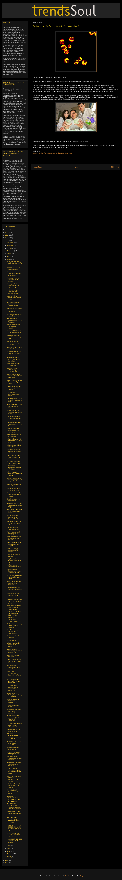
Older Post (115, 167)
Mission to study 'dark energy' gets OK (13, 533)
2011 (7, 860)
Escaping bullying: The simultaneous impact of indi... (14, 297)
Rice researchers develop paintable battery (13, 394)
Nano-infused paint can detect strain (14, 499)
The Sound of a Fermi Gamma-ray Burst (13, 489)
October (9, 248)
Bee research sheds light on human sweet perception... (14, 309)
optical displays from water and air (13, 748)
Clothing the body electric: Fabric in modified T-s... (13, 285)
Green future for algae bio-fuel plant (13, 364)
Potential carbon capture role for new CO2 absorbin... (14, 785)
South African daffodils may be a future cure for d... (14, 457)
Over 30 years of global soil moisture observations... (14, 631)
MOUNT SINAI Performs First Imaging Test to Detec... (14, 577)
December (10, 243)
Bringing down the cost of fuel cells (14, 468)
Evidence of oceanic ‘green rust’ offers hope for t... (13, 430)
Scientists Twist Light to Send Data (14, 446)
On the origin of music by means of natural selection (14, 625)
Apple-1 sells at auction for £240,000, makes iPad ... (14, 661)
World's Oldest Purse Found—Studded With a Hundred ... (14, 375)
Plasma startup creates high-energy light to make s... (14, 387)
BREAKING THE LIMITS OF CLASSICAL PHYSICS (14, 840)
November (10, 245)
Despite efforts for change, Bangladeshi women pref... (14, 273)
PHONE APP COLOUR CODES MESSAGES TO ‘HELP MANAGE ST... (14, 828)
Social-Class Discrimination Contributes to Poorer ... (14, 674)
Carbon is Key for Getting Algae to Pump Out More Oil (14, 694)
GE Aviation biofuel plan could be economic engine (14, 353)
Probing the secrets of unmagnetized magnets (13, 326)
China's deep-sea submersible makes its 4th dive (14, 473)
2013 (7, 238)
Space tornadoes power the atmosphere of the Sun (14, 424)
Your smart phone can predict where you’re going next (14, 463)
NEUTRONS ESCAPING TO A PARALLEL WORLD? (14, 743)
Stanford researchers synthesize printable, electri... (14, 418)
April (8, 848)
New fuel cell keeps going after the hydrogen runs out (13, 303)
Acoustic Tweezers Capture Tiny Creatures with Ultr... (14, 369)
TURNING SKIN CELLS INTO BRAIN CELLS (14, 331)
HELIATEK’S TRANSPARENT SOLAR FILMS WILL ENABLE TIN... (14, 798)
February (10, 854)
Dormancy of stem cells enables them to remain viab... (14, 764)
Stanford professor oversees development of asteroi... (14, 342)
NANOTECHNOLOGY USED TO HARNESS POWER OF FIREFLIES (14, 718)
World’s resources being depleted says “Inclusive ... (14, 583)
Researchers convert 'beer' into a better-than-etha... (13, 359)
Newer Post (37, 167)
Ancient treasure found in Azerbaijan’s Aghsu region (14, 381)
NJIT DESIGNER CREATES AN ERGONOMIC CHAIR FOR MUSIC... (14, 820)
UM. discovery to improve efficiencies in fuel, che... (14, 320)
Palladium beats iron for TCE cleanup (14, 435)
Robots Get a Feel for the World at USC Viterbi (13, 644)
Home (76, 167)
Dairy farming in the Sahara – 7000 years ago (14, 560)
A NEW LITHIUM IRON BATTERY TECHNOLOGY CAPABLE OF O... (14, 778)
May (8, 846)
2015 (7, 232)
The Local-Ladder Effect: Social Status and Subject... (14, 544)
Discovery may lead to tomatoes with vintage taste (14, 336)
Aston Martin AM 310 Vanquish (13, 555)
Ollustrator (68, 876)
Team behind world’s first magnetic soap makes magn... (14, 505)
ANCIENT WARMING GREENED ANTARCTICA (13, 700)
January (9, 857)
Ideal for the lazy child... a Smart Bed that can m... (14, 813)
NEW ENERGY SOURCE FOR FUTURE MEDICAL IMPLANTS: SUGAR (14, 806)
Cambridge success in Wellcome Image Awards (13, 279)
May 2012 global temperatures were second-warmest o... (14, 667)
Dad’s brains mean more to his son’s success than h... (14, 511)
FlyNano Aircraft (12, 640)
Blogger (82, 876)
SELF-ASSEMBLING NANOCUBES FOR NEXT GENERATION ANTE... (14, 771)
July (8, 256)
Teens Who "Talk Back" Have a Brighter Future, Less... (14, 607)
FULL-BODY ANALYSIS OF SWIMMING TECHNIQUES (14, 613)
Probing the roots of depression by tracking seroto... (14, 412)
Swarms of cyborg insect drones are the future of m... (14, 601)
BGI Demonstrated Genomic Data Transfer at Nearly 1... (14, 291)
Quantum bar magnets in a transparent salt (14, 753)
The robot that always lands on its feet (13, 730)
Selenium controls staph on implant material (14, 485)
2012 (7, 240)
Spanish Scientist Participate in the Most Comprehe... (14, 758)
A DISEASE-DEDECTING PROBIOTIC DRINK (13, 619)
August (9, 253)
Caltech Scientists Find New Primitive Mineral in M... (14, 440)
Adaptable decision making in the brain (13, 528)
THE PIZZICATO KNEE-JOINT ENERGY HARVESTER (14, 725)
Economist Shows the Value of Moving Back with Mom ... (14, 451)
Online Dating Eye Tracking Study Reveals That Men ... (14, 517)
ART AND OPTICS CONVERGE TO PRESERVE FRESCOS (12, 688)
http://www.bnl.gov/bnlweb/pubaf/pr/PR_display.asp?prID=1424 (52, 153)
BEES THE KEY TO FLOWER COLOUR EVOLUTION (13, 834)
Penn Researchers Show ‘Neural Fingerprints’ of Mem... (14, 400)
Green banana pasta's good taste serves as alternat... (14, 494)
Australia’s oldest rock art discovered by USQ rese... (14, 589)
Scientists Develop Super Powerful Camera (12, 550)
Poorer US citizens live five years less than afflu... (14, 523)
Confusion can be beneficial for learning (14, 566)
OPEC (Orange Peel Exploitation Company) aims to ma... (14, 681)
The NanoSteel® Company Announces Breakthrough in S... (14, 571)
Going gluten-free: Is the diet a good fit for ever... (14, 406)
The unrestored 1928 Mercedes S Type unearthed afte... (13, 595)
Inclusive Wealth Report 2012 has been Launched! (14, 711)
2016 (7, 229)
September (10, 251)
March (9, 851)
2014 (7, 235)
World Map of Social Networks (13, 656)
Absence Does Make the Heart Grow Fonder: (14, 315)
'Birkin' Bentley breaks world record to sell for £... (14, 263)
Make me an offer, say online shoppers (13, 268)
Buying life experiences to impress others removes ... (14, 538)
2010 (7, 863)
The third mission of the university (14, 636)
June (8, 259)
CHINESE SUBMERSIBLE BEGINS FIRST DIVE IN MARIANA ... (14, 736)
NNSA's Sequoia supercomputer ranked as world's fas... (14, 650)
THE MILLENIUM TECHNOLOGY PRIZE (12, 791)
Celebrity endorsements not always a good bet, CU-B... (14, 479)
